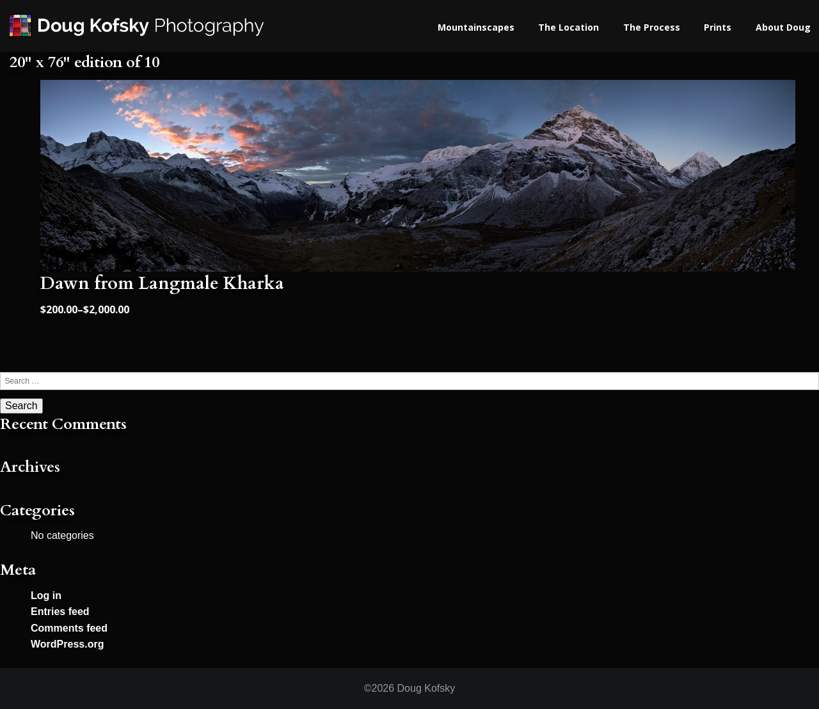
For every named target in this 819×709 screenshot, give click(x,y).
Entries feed (60, 611)
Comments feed (69, 628)
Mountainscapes (476, 27)
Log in (46, 595)
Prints (717, 27)
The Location (568, 27)
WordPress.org (67, 644)
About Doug (783, 27)
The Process (651, 27)
